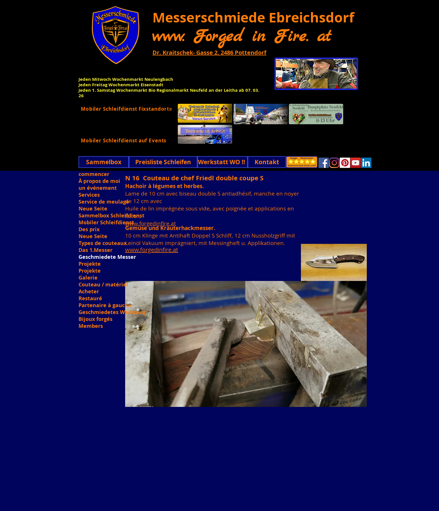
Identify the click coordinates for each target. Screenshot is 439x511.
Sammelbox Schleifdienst (111, 215)
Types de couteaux (103, 243)
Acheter (89, 291)
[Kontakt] (267, 162)
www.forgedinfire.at (150, 223)
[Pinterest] (345, 163)
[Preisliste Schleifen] (163, 162)
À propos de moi (99, 181)
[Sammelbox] (104, 162)
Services (89, 195)
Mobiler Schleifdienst (106, 222)
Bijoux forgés (95, 319)
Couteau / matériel (103, 284)
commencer (94, 174)
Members (91, 326)
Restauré (90, 298)
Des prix (89, 229)
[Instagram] (334, 163)
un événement (98, 188)
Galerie (88, 277)
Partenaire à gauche (105, 305)
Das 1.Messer (95, 250)
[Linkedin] (366, 163)
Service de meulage (104, 201)
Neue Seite (93, 208)
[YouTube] (355, 163)
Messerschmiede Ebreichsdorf (253, 17)
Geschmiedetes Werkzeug (111, 312)
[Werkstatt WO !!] (222, 162)
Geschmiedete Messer (107, 257)
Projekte (90, 264)
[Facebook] (323, 163)
